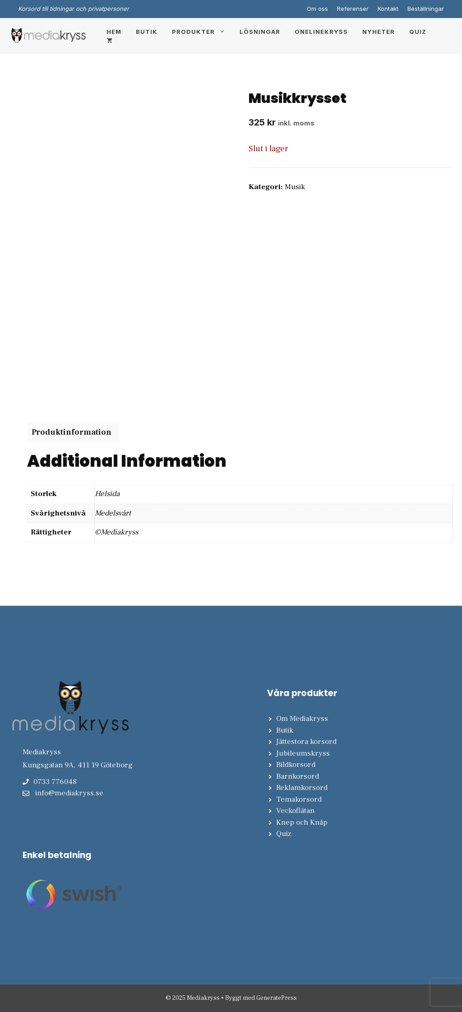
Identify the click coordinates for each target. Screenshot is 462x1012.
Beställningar (425, 8)
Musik (295, 187)
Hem (113, 31)
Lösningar (260, 31)
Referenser (353, 8)
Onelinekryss (321, 31)
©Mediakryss (116, 532)
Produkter (202, 31)
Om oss (317, 8)
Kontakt (388, 8)
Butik (146, 31)
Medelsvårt (113, 513)
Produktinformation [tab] (71, 432)
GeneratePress (276, 998)
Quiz (417, 31)
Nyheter (378, 31)
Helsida (107, 494)
